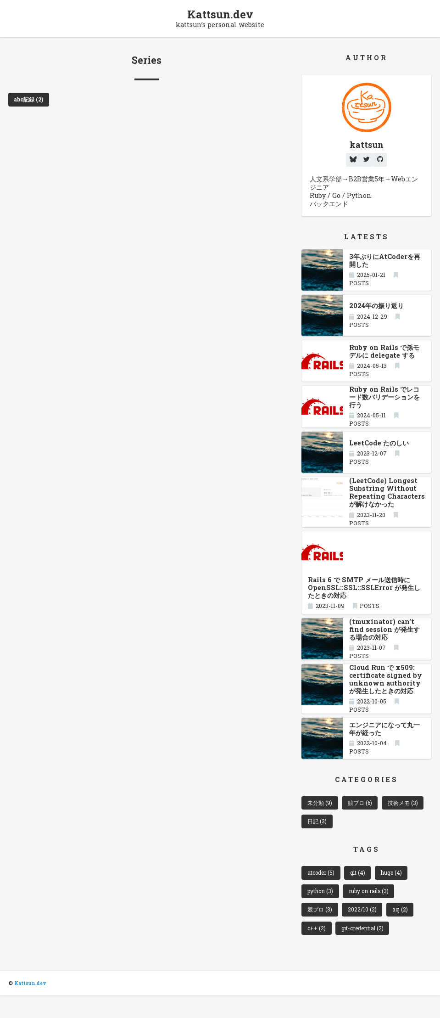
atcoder (322, 891)
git (361, 891)
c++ (317, 949)
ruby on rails (373, 910)
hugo (397, 891)
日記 (366, 838)
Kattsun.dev (220, 14)
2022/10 (365, 930)
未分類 (321, 819)
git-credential (366, 949)
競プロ (364, 819)
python (321, 910)
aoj (404, 930)
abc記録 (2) (30, 100)
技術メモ (324, 838)
